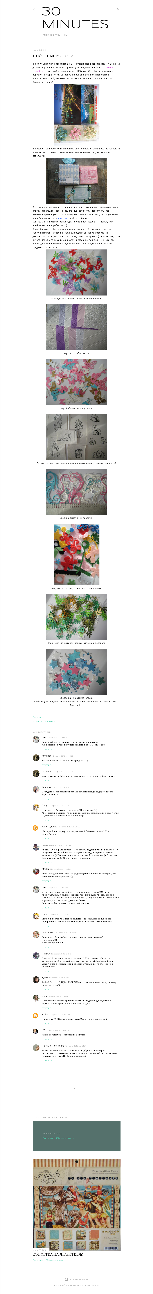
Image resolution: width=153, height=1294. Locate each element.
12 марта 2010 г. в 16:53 (63, 756)
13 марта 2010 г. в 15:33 (66, 932)
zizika (45, 1014)
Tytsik (45, 977)
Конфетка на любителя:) (58, 1254)
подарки (51, 721)
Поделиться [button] (38, 717)
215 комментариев (65, 1138)
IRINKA (46, 953)
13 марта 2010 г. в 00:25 (69, 827)
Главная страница (55, 35)
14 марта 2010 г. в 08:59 (59, 996)
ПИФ (43, 721)
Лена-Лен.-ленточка (53, 1045)
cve (44, 737)
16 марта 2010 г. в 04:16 (59, 1014)
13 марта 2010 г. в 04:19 (57, 887)
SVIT (44, 1030)
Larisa (45, 845)
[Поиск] (119, 9)
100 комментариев (55, 1260)
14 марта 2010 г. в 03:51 (59, 978)
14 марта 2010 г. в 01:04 (62, 954)
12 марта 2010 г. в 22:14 (59, 805)
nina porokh (48, 932)
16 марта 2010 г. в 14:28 (58, 1030)
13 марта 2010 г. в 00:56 (60, 845)
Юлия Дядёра (49, 826)
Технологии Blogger (76, 1279)
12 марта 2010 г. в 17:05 (63, 771)
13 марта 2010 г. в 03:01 (60, 869)
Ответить (47, 749)
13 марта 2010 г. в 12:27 (59, 914)
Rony (44, 805)
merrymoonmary (91, 1285)
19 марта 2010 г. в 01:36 (75, 1046)
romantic (46, 755)
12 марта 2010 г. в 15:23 (57, 737)
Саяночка (47, 787)
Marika (45, 869)
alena (44, 996)
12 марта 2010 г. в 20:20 (64, 787)
